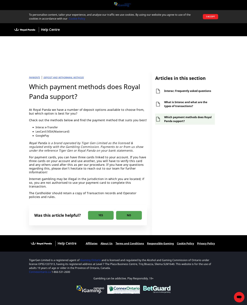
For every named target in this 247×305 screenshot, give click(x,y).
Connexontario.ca (40, 272)
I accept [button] (210, 16)
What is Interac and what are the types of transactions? (185, 104)
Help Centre (50, 29)
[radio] (101, 215)
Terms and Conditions (130, 243)
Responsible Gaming (160, 243)
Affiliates (91, 243)
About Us (106, 243)
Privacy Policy (206, 243)
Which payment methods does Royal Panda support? (188, 119)
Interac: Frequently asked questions (187, 91)
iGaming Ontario (90, 260)
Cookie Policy (77, 18)
